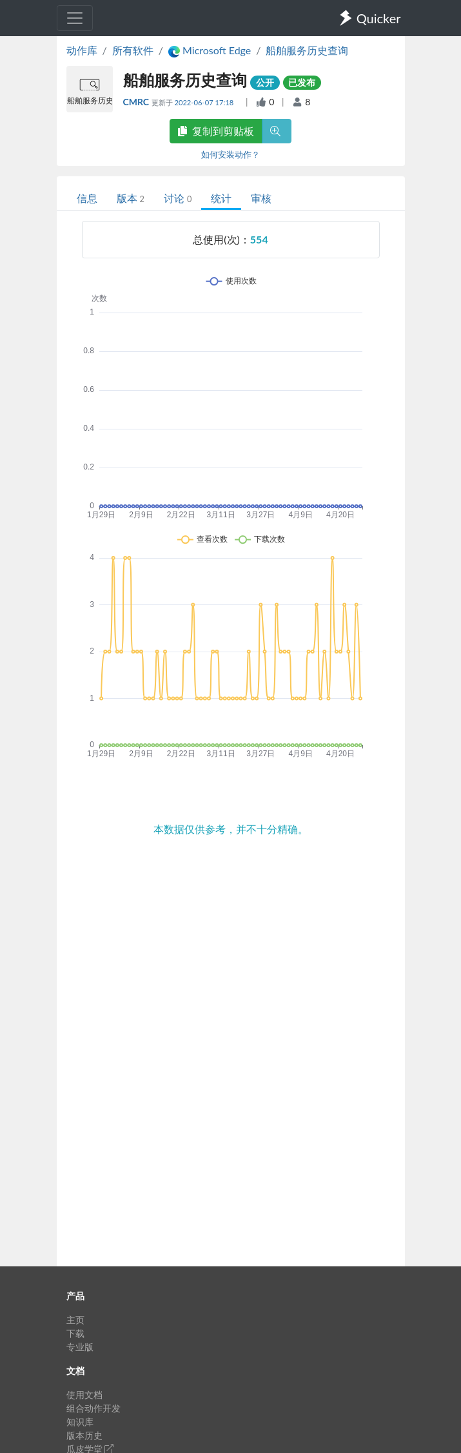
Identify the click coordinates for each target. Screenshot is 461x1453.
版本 (130, 198)
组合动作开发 (93, 1408)
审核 (261, 198)
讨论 (177, 198)
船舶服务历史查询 (307, 50)
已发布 (301, 82)
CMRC (137, 101)
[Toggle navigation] (75, 18)
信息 (87, 198)
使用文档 (84, 1394)
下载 (75, 1333)
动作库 (81, 50)
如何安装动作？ (230, 154)
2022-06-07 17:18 (204, 102)
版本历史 (84, 1435)
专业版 (79, 1346)
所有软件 (132, 50)
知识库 (79, 1421)
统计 (221, 198)
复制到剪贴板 (216, 131)
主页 (75, 1319)
